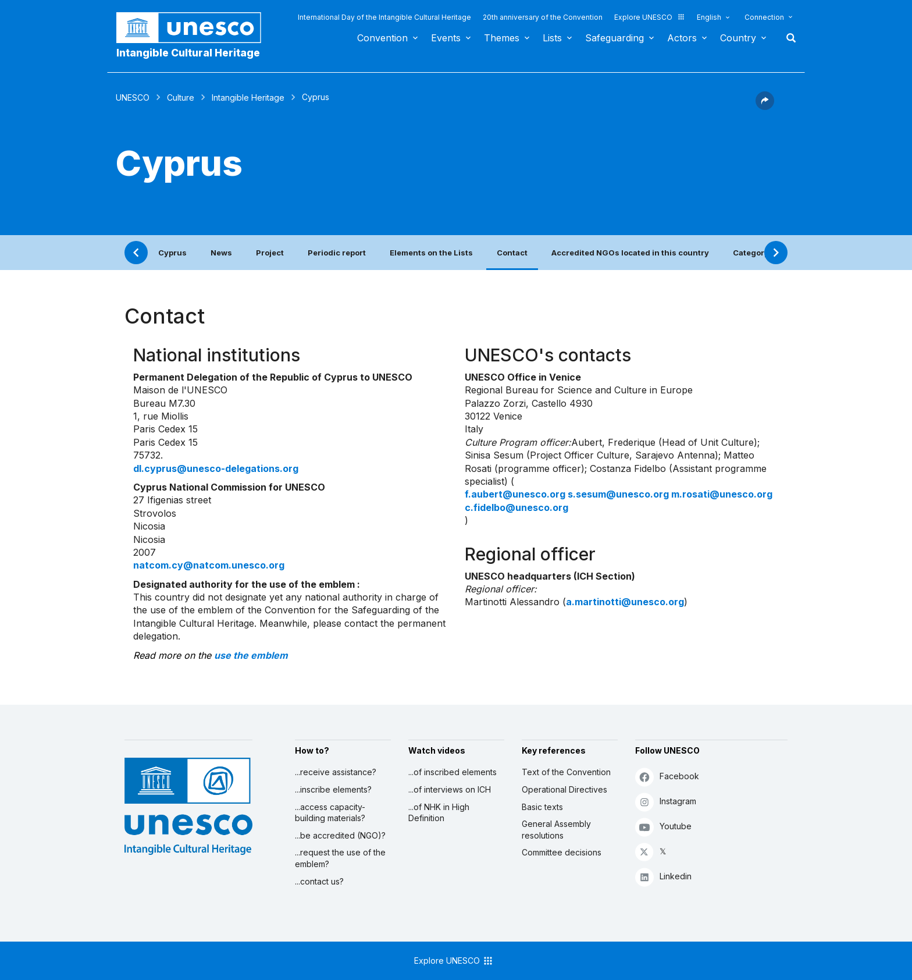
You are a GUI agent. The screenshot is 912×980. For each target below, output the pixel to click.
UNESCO (132, 97)
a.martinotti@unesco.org (625, 602)
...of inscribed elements (452, 772)
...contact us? (319, 881)
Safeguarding (614, 38)
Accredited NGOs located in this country (630, 252)
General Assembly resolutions (556, 829)
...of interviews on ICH (449, 789)
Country (738, 38)
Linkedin (663, 877)
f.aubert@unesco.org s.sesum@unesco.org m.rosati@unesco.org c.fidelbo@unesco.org (618, 500)
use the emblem (251, 655)
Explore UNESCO (649, 17)
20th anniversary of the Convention (543, 17)
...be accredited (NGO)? (340, 835)
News (221, 252)
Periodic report (337, 252)
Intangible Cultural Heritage (188, 53)
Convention (382, 38)
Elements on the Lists (431, 252)
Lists (552, 38)
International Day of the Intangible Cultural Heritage (384, 17)
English (709, 17)
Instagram (665, 802)
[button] (765, 106)
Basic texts (542, 807)
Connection (764, 17)
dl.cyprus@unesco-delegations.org (215, 468)
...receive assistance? (335, 772)
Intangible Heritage (248, 97)
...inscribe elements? (333, 789)
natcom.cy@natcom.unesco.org (208, 565)
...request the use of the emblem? (340, 858)
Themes (501, 38)
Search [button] (787, 38)
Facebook (667, 777)
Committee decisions (561, 852)
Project (270, 252)
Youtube (663, 827)
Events (446, 38)
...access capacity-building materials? (330, 812)
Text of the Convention (566, 772)
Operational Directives (564, 789)
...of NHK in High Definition (438, 812)
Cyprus (172, 252)
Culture (180, 97)
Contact (512, 252)
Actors (682, 38)
